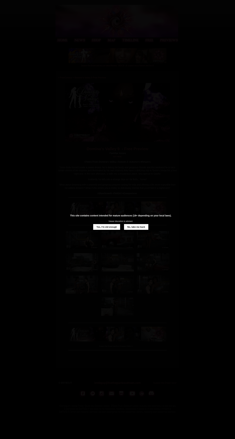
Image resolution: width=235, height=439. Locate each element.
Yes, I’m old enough (106, 227)
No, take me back (136, 227)
